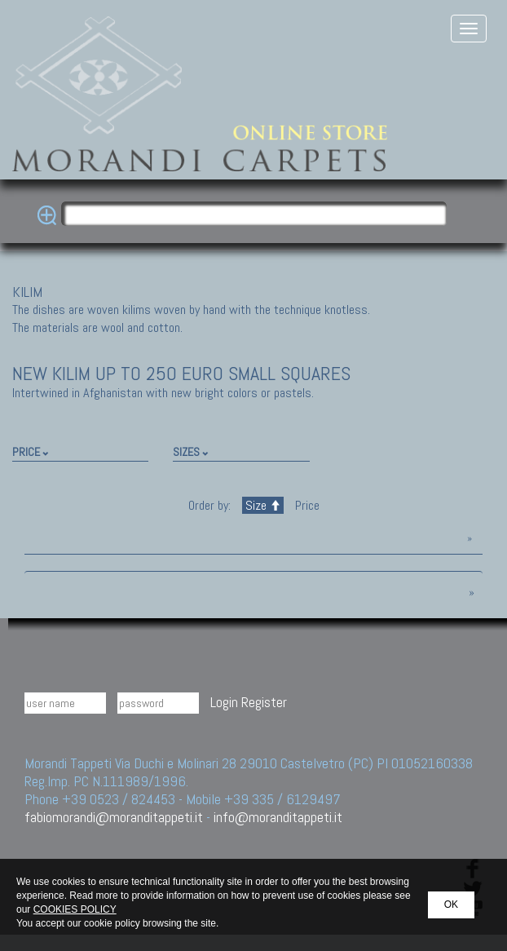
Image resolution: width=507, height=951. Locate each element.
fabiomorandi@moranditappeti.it (113, 816)
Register (264, 701)
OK (451, 904)
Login (224, 701)
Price (306, 505)
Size (263, 505)
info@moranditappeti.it (278, 816)
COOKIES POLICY (75, 909)
